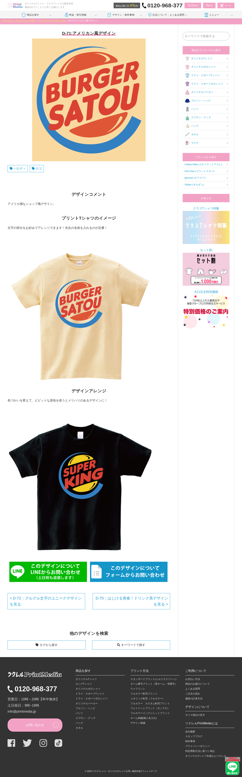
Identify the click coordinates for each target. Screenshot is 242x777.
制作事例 (190, 741)
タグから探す (49, 645)
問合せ (209, 5)
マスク (192, 143)
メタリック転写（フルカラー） (147, 698)
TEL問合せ (192, 5)
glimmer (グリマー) (195, 177)
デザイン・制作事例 (121, 15)
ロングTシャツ (84, 683)
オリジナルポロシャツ (200, 67)
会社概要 (190, 731)
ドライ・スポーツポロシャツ (204, 84)
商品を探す (30, 15)
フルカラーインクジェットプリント (150, 713)
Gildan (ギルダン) (194, 184)
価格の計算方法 (193, 698)
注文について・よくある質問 (166, 15)
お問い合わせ (35, 725)
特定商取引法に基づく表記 (200, 751)
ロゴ (39, 168)
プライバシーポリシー (197, 746)
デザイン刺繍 (137, 722)
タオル (192, 134)
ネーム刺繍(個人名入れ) (143, 718)
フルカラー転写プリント (143, 693)
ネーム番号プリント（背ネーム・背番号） (153, 683)
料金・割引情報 (76, 15)
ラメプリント (137, 688)
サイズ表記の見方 (195, 715)
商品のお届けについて (197, 683)
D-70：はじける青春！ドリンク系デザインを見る (132, 601)
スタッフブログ (193, 736)
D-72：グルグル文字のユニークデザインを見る (46, 601)
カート (226, 5)
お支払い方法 (192, 679)
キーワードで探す (133, 645)
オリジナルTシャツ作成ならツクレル (205, 756)
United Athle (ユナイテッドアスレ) (203, 164)
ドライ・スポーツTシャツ (202, 75)
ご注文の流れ (192, 693)
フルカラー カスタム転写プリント (150, 703)
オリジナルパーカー (199, 92)
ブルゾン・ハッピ (198, 101)
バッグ (192, 126)
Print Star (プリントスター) (199, 171)
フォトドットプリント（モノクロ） (150, 708)
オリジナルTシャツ (198, 58)
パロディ (20, 168)
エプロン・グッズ (198, 117)
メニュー (212, 15)
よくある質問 (192, 688)
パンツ (192, 109)
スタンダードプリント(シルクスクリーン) (153, 679)
